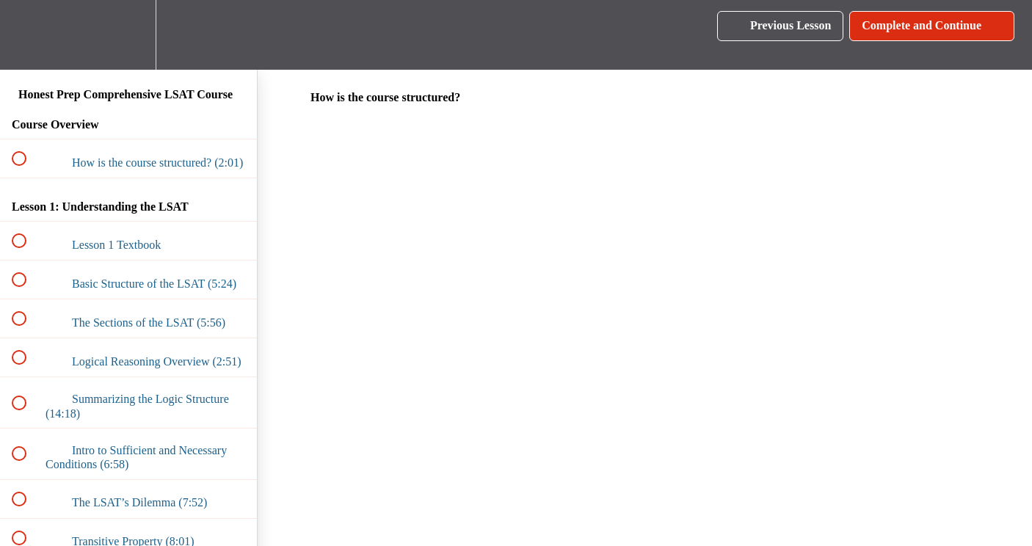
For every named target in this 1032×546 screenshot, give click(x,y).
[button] (27, 35)
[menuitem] (128, 35)
